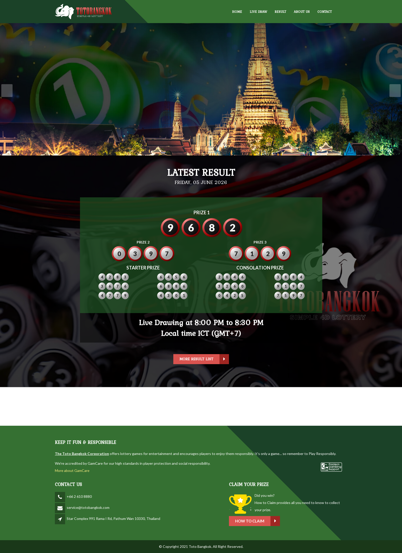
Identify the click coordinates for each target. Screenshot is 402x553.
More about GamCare (72, 470)
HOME (237, 11)
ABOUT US (302, 11)
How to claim (257, 521)
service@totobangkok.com (88, 507)
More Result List (204, 359)
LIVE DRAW (258, 11)
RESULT (280, 11)
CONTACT (324, 11)
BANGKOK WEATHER (201, 406)
